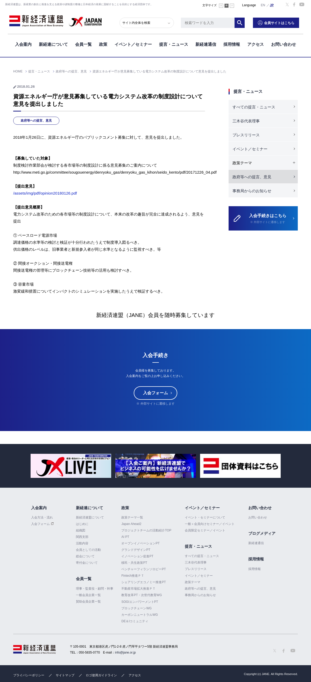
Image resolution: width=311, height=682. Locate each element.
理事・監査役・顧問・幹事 (94, 588)
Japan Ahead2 (131, 524)
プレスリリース (246, 135)
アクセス (255, 43)
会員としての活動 (88, 550)
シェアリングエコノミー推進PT (143, 582)
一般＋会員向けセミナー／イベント (210, 524)
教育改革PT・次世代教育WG (141, 595)
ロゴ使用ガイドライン (101, 675)
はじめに (82, 524)
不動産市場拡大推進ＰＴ (138, 588)
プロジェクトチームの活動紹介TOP (146, 530)
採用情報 (231, 43)
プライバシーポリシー (28, 675)
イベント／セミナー (133, 43)
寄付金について (87, 563)
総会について (85, 556)
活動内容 (82, 543)
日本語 (272, 5)
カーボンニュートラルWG (139, 615)
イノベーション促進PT (137, 556)
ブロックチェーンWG (136, 608)
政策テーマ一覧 (132, 517)
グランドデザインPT (135, 550)
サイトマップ (65, 675)
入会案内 (23, 43)
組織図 (80, 530)
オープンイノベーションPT (140, 543)
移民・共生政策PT (134, 563)
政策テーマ (192, 582)
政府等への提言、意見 (36, 120)
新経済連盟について (90, 517)
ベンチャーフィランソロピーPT (143, 569)
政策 (103, 43)
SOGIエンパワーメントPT (139, 602)
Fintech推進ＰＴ (132, 575)
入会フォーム (155, 393)
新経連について (53, 43)
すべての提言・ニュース (253, 107)
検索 (243, 22)
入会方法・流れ (42, 517)
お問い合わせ (283, 43)
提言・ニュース (173, 43)
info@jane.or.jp (125, 652)
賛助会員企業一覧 (88, 601)
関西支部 (82, 537)
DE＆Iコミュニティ (134, 621)
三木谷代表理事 (246, 121)
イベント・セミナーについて (205, 517)
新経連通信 (205, 43)
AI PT (125, 537)
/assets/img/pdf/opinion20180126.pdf (45, 193)
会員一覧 (83, 43)
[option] (71, 466)
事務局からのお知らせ (251, 191)
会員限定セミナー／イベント (205, 530)
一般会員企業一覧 (88, 595)
